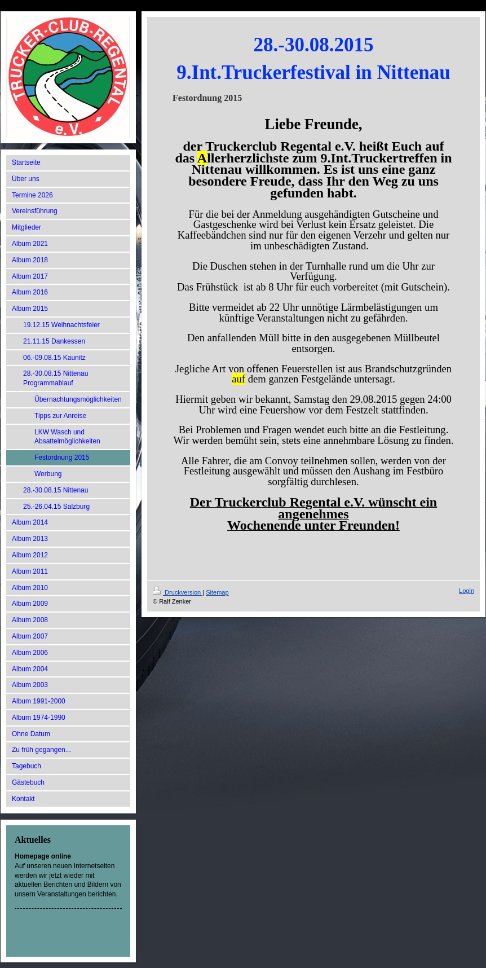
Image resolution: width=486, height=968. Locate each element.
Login (466, 590)
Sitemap (217, 592)
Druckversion (177, 592)
